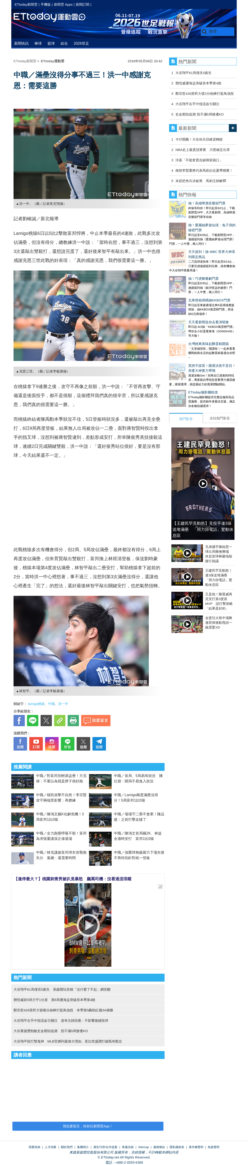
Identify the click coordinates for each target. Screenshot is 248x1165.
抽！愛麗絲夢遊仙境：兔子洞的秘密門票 (199, 220)
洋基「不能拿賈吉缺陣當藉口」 (199, 160)
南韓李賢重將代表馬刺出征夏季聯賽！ (204, 170)
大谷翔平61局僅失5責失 (193, 73)
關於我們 (67, 1147)
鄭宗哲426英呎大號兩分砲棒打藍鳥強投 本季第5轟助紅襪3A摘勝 (63, 1010)
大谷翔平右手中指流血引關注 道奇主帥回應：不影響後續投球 (61, 1020)
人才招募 (50, 1147)
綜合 (64, 43)
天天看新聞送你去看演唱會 (189, 289)
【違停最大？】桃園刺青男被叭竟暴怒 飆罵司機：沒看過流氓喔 (72, 879)
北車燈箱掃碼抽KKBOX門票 (190, 272)
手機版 (46, 4)
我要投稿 (34, 1147)
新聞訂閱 (82, 4)
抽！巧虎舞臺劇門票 (184, 255)
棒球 (38, 43)
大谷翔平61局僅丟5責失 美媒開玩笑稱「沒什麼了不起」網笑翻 (62, 989)
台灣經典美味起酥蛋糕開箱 (189, 307)
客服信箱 (128, 1147)
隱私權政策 (177, 1147)
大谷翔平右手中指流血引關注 (197, 104)
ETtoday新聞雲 (26, 4)
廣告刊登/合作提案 (105, 1147)
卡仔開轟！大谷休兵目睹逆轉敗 (199, 139)
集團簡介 (83, 1147)
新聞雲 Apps (63, 4)
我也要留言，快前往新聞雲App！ (88, 1126)
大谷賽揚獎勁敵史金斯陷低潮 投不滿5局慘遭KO (51, 1031)
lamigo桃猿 (36, 704)
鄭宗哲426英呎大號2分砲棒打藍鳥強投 (204, 93)
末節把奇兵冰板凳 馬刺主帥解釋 (200, 181)
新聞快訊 (21, 43)
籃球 (51, 43)
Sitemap (143, 1147)
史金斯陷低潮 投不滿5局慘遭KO (199, 114)
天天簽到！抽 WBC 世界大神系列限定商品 (201, 238)
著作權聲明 (196, 1147)
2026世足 (81, 43)
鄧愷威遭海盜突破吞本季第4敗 (198, 83)
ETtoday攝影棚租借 (184, 351)
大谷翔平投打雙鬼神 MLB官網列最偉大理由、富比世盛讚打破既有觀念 (68, 1041)
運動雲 (53, 17)
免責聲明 (213, 1147)
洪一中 (63, 704)
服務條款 (159, 1147)
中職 (51, 704)
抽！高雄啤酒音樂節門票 (187, 203)
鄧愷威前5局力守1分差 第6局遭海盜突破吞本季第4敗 (54, 1000)
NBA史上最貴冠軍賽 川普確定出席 (202, 150)
